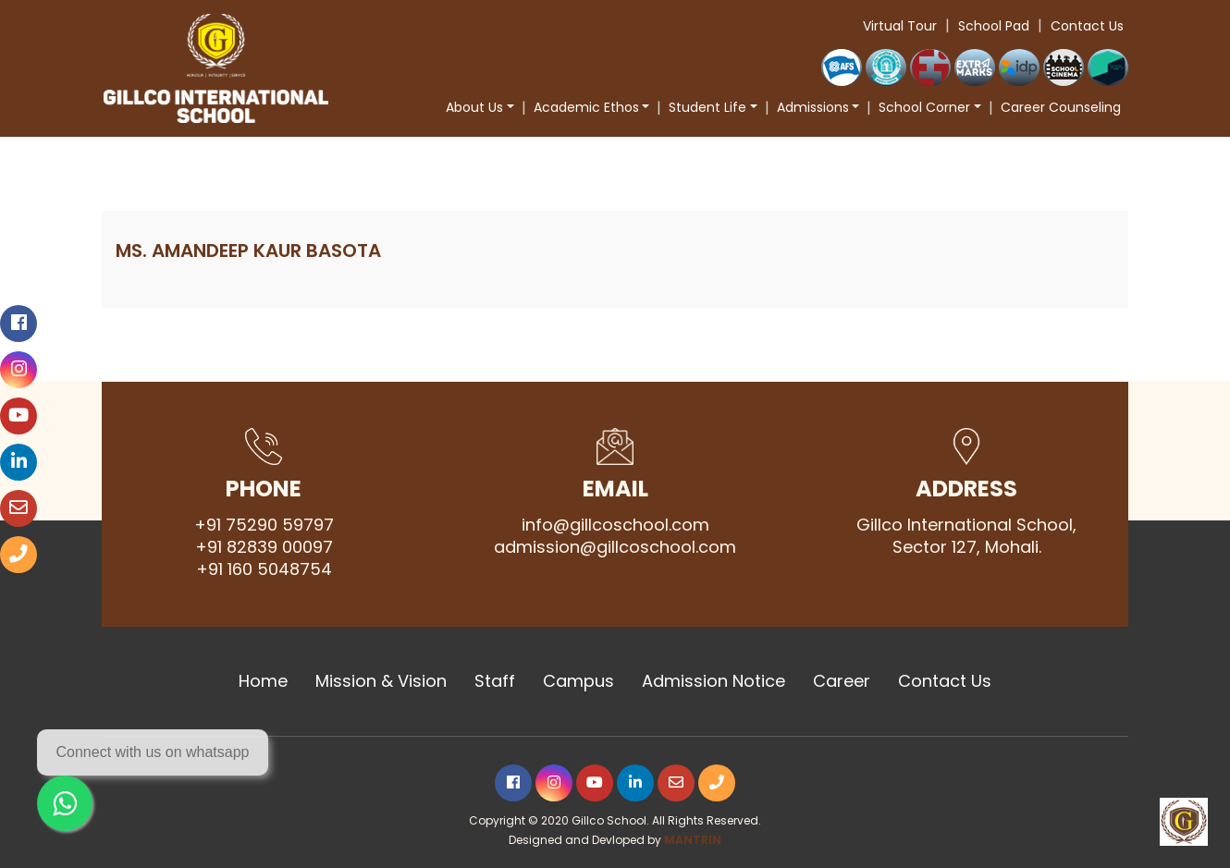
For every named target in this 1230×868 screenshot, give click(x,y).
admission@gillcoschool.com (615, 547)
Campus (578, 681)
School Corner (924, 107)
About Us (474, 107)
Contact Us (1087, 25)
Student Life (707, 107)
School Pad (993, 25)
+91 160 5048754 (264, 569)
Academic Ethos (586, 107)
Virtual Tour (900, 25)
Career (841, 681)
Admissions (813, 107)
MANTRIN (692, 840)
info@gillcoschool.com (615, 525)
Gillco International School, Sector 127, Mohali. (966, 536)
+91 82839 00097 (264, 547)
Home (263, 681)
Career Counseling (1061, 107)
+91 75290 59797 (264, 525)
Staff (494, 681)
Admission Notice (713, 681)
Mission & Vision (381, 681)
